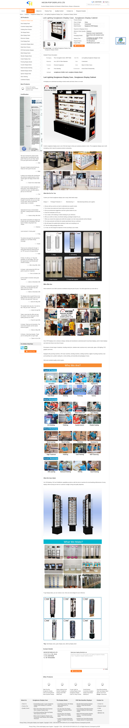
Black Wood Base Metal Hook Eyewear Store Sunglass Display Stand (43, 709)
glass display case (60, 643)
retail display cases (50, 643)
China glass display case (33, 722)
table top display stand (71, 643)
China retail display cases (43, 726)
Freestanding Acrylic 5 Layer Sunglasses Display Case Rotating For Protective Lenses (43, 705)
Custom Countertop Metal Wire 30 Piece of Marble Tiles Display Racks (65, 720)
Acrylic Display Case (25, 59)
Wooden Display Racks (26, 56)
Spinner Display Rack (26, 73)
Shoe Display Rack (25, 23)
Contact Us (70, 11)
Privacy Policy (23, 722)
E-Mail (99, 708)
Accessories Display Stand (27, 44)
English (106, 2)
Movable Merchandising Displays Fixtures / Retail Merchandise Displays (84, 705)
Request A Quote (81, 11)
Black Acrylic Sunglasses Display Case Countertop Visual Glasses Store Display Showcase (43, 717)
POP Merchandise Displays (27, 50)
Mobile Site (101, 713)
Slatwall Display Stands (26, 70)
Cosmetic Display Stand (26, 26)
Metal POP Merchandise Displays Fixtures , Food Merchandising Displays (85, 715)
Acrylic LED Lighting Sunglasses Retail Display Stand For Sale (32, 88)
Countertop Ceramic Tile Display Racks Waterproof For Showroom (65, 705)
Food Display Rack (25, 41)
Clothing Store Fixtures (26, 29)
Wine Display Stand (25, 35)
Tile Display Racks (25, 32)
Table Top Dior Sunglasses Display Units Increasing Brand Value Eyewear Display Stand (48, 693)
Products (30, 11)
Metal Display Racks (25, 53)
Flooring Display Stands (26, 62)
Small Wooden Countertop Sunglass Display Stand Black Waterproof (88, 692)
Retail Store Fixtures (25, 47)
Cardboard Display (25, 79)
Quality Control (59, 11)
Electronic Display (25, 38)
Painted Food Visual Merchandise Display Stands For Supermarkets (85, 719)
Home (23, 11)
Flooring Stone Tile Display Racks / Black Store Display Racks (64, 715)
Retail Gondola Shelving (26, 67)
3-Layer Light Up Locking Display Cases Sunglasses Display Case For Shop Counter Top (75, 693)
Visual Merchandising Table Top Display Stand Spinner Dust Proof (102, 691)
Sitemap (100, 710)
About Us (39, 11)
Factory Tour (48, 11)
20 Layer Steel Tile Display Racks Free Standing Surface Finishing (65, 710)
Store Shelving (24, 76)
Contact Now (79, 45)
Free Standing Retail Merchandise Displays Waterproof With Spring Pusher (85, 710)
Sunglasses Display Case (37, 14)
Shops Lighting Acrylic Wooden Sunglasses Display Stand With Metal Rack (61, 692)
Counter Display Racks (26, 64)
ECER (88, 722)
